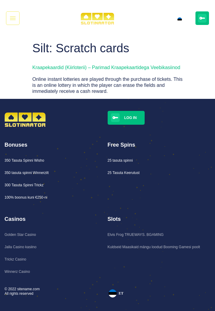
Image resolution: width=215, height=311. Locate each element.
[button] (13, 18)
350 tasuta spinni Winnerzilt (27, 173)
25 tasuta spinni (120, 160)
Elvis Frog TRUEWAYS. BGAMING (136, 235)
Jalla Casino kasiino (20, 247)
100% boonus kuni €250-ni (26, 197)
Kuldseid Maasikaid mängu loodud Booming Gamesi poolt (154, 247)
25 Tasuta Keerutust (124, 173)
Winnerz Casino (17, 272)
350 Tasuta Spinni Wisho (24, 160)
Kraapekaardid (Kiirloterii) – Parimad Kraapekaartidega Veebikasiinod (106, 67)
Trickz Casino (15, 259)
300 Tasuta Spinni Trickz (24, 185)
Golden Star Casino (20, 235)
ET (181, 20)
